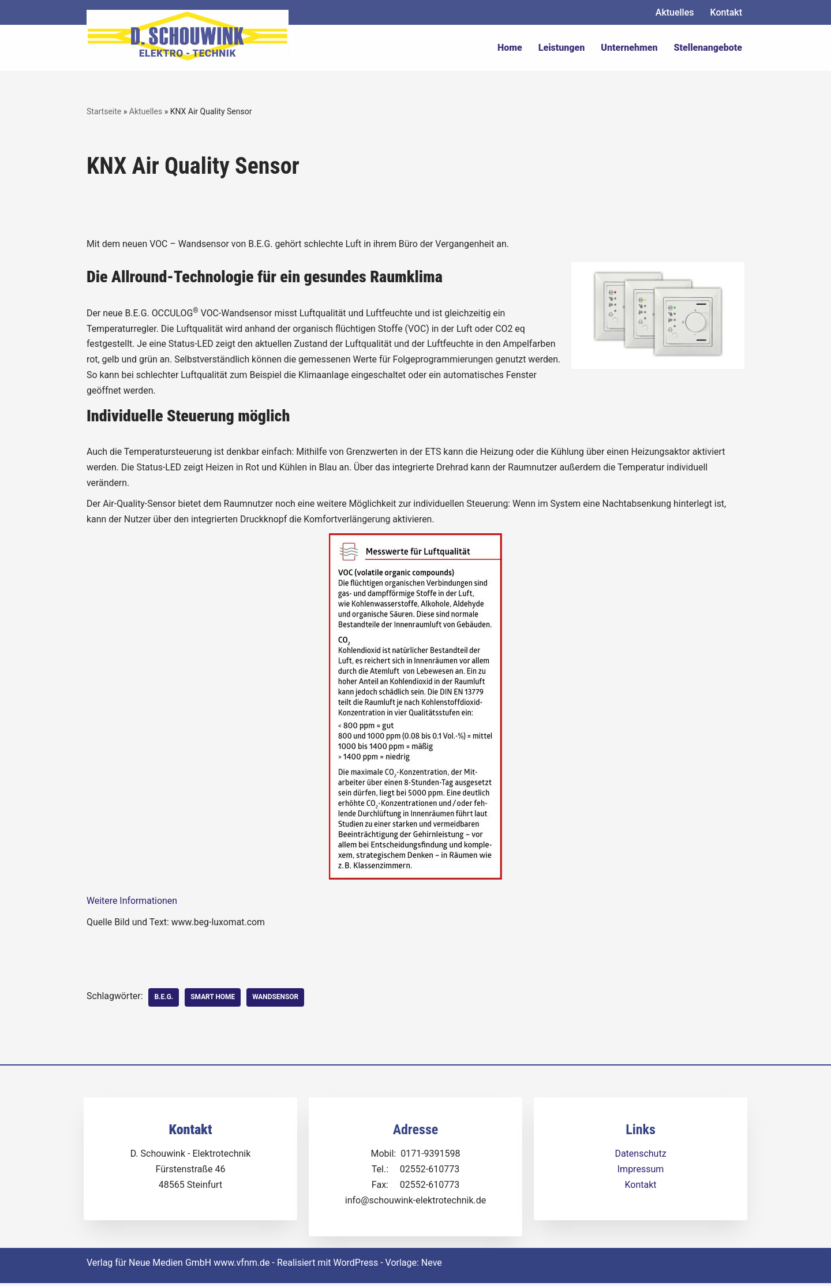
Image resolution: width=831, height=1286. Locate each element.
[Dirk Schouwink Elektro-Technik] (188, 36)
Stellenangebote (708, 47)
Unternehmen (629, 47)
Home (509, 47)
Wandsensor (276, 1000)
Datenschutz (640, 1156)
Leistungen (561, 47)
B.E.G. (164, 1000)
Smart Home (213, 1000)
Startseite (104, 111)
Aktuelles (675, 12)
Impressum (640, 1172)
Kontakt (726, 12)
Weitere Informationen (132, 903)
